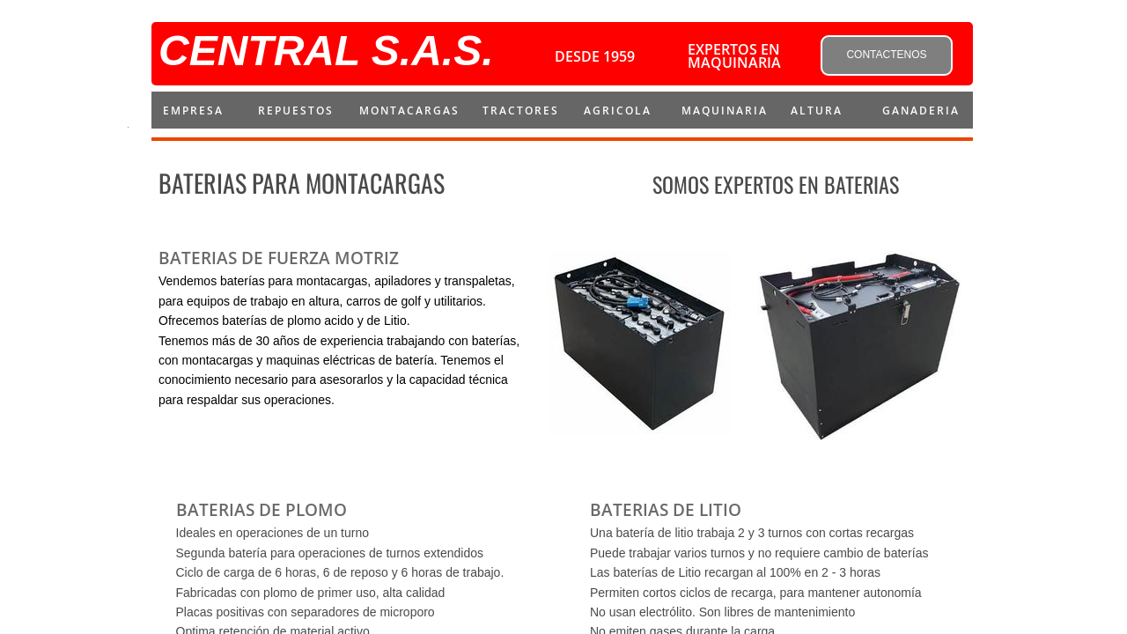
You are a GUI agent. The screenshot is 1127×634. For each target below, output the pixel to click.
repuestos (296, 110)
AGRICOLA (618, 110)
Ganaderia (921, 110)
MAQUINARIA (724, 110)
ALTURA (817, 110)
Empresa (193, 110)
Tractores (520, 110)
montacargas (409, 110)
